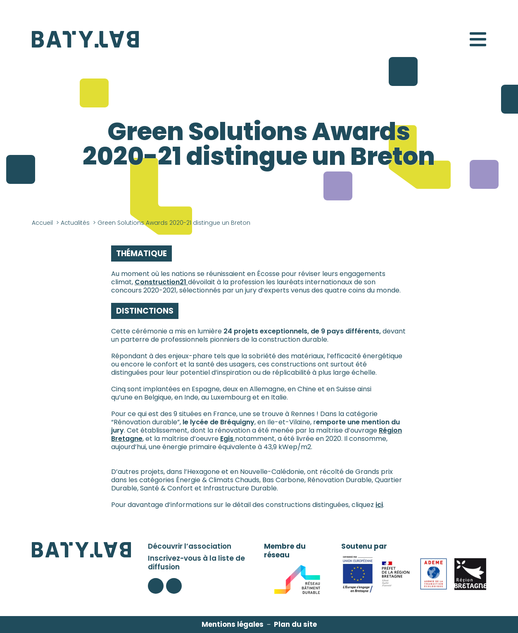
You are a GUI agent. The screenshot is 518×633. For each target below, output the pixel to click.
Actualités (75, 223)
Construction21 (161, 282)
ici (379, 504)
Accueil (42, 223)
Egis (227, 438)
